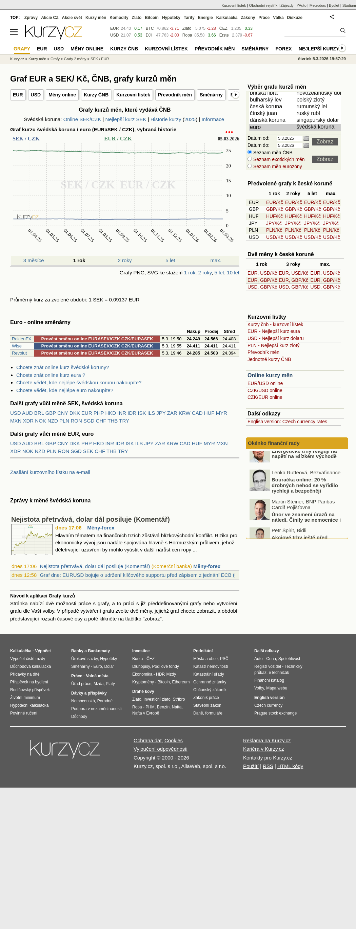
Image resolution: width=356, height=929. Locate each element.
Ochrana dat (148, 740)
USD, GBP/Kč (262, 287)
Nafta (177, 707)
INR (121, 413)
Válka (278, 17)
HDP (160, 674)
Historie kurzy (166, 119)
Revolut (19, 353)
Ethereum (181, 682)
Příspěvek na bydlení (29, 682)
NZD (52, 421)
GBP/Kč (274, 209)
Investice (141, 651)
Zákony (248, 17)
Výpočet (43, 651)
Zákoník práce (206, 697)
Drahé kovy (143, 691)
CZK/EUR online (265, 397)
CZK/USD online (265, 390)
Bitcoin (152, 17)
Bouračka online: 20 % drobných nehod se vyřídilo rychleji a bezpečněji (305, 496)
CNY (62, 413)
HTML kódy (290, 766)
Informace (212, 119)
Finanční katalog (269, 680)
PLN (64, 421)
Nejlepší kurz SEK (125, 119)
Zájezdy (287, 5)
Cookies (173, 740)
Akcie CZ (49, 17)
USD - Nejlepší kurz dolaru (276, 338)
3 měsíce (33, 260)
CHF (101, 421)
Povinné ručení (23, 713)
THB (112, 421)
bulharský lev (273, 100)
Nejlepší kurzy (319, 48)
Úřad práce (81, 683)
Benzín (163, 707)
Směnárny (211, 94)
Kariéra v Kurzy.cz (263, 749)
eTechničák (279, 672)
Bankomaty (99, 651)
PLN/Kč (274, 230)
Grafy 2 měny (75, 59)
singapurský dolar (319, 120)
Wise (17, 345)
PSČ (224, 658)
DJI (149, 35)
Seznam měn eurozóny (277, 166)
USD (36, 94)
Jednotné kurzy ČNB (269, 359)
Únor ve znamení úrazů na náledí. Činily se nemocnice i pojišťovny (306, 530)
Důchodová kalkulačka (30, 666)
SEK (88, 451)
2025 (190, 119)
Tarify (189, 17)
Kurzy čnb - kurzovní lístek (275, 324)
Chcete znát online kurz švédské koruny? (62, 367)
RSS (268, 766)
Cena (271, 658)
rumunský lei (319, 107)
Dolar (109, 666)
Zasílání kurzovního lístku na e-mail (50, 472)
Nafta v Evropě (145, 713)
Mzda (98, 683)
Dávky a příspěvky (89, 693)
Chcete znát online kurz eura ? (50, 375)
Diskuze (294, 17)
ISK (142, 413)
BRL (39, 413)
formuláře (213, 713)
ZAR (172, 413)
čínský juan (273, 113)
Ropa (187, 35)
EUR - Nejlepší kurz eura (274, 331)
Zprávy (31, 17)
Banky (77, 651)
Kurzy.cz (17, 59)
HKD (110, 413)
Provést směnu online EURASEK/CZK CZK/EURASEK (97, 338)
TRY (124, 421)
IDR (131, 413)
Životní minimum (25, 697)
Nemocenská (83, 701)
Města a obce (205, 658)
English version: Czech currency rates (287, 421)
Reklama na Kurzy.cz (267, 740)
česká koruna (273, 107)
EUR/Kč (274, 202)
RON (76, 421)
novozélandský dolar (319, 93)
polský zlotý (319, 100)
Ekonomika (142, 674)
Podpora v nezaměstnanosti (96, 708)
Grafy (55, 59)
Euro (97, 666)
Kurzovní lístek (133, 94)
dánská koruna (273, 120)
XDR (28, 421)
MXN (15, 421)
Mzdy (171, 674)
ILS (151, 413)
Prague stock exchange (275, 713)
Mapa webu (276, 688)
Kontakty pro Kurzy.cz (267, 758)
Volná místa (97, 676)
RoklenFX (21, 338)
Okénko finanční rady (274, 443)
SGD (89, 421)
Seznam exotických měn (278, 159)
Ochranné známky (209, 682)
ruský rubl (319, 113)
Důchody (79, 716)
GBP (50, 413)
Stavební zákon (207, 705)
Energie (205, 17)
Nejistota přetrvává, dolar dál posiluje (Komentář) (90, 519)
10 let (233, 272)
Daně (198, 713)
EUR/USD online (265, 383)
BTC (150, 28)
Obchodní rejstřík (263, 5)
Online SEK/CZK (82, 119)
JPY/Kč (274, 223)
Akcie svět (72, 17)
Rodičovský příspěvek (30, 689)
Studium (349, 5)
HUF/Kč (274, 216)
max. (216, 260)
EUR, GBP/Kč (262, 280)
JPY (160, 413)
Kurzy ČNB (96, 94)
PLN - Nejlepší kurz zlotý (273, 345)
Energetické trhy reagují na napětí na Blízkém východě (304, 464)
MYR (221, 413)
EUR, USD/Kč (262, 273)
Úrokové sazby (84, 658)
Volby (259, 688)
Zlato (187, 28)
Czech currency (268, 705)
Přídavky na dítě (25, 674)
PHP (99, 413)
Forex (283, 48)
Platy (110, 683)
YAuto (301, 5)
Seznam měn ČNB (272, 152)
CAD (197, 413)
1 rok (189, 272)
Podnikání (203, 651)
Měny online (62, 94)
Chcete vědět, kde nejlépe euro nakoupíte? (64, 390)
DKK (75, 413)
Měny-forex (100, 527)
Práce (264, 17)
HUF (209, 413)
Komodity (119, 17)
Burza (137, 658)
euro (273, 127)
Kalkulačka (227, 17)
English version (269, 697)
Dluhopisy (141, 666)
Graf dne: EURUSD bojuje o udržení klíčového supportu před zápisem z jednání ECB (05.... (143, 575)
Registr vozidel (267, 666)
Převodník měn (175, 94)
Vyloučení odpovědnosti (160, 749)
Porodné (105, 701)
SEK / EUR (100, 59)
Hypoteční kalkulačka (29, 705)
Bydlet (334, 5)
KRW (185, 413)
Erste (224, 35)
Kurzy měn (95, 17)
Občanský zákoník (209, 689)
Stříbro (179, 699)
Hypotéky (171, 17)
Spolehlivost (289, 658)
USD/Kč (274, 237)
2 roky (125, 260)
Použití (251, 766)
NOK (40, 421)
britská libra (273, 93)
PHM (150, 707)
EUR (18, 94)
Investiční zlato (156, 699)
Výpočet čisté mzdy (27, 658)
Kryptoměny (143, 682)
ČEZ (223, 28)
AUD (27, 413)
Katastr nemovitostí (210, 666)
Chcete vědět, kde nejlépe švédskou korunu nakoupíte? (78, 382)
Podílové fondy (165, 666)
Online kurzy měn (270, 375)
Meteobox (318, 5)
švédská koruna (319, 127)
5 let (170, 260)
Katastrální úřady (208, 674)
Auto (258, 658)
